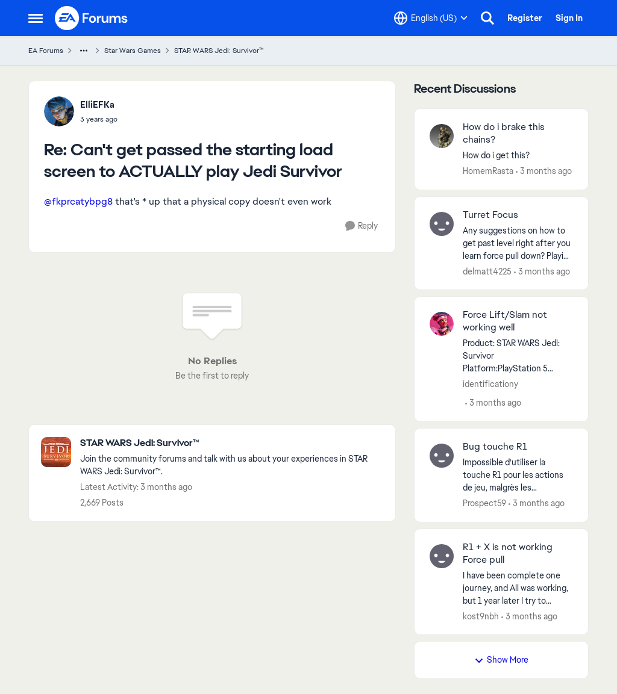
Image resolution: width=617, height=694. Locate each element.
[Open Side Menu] (35, 18)
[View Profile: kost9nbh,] (442, 556)
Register (524, 18)
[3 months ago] (544, 171)
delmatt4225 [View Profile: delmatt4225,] (487, 270)
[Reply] (361, 226)
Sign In (569, 18)
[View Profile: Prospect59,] (442, 456)
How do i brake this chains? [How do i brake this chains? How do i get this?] (504, 133)
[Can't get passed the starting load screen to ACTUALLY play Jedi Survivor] (98, 119)
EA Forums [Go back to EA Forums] (45, 50)
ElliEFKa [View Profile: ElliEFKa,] (97, 104)
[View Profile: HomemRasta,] (442, 136)
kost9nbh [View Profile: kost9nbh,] (481, 615)
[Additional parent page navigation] (84, 50)
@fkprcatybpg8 (78, 201)
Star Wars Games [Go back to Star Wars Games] (132, 50)
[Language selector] (431, 18)
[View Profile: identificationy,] (442, 324)
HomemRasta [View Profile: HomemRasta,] (488, 171)
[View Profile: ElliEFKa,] (59, 111)
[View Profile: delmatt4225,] (442, 224)
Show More (501, 659)
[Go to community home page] (91, 18)
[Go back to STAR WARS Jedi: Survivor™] (231, 443)
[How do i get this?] (518, 155)
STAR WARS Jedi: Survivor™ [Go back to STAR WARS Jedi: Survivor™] (219, 50)
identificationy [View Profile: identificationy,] (490, 384)
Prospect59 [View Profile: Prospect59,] (484, 503)
